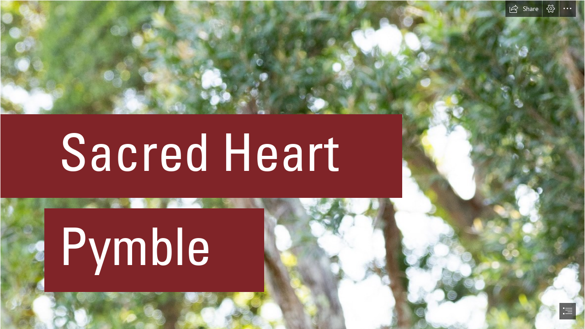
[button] (523, 8)
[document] (292, 164)
